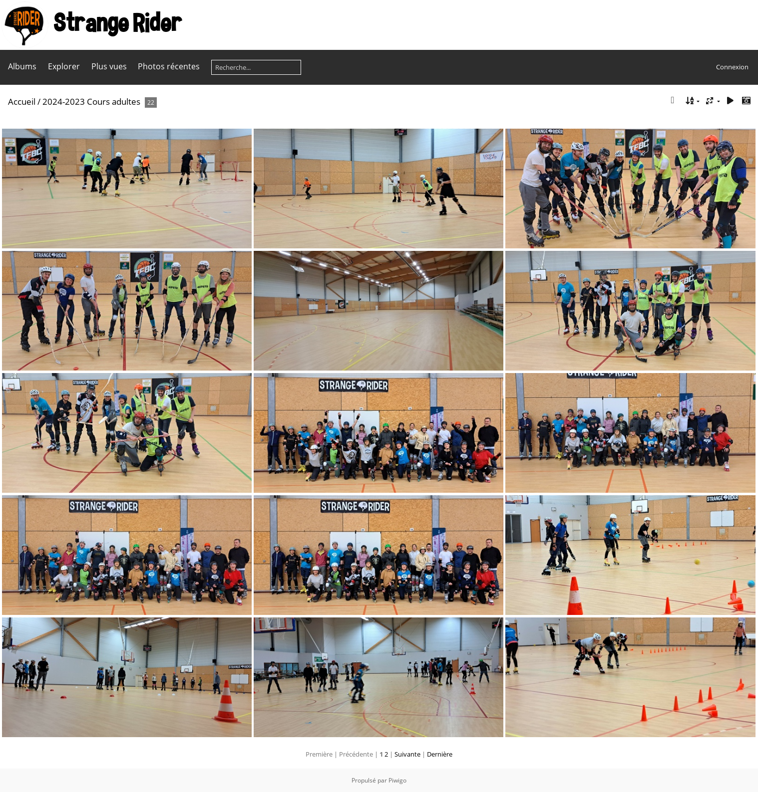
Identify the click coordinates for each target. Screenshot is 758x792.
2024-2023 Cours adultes (91, 101)
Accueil (21, 101)
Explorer (64, 66)
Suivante (407, 754)
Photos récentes (169, 66)
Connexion (732, 66)
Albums (22, 66)
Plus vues (109, 66)
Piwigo (397, 780)
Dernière (439, 754)
